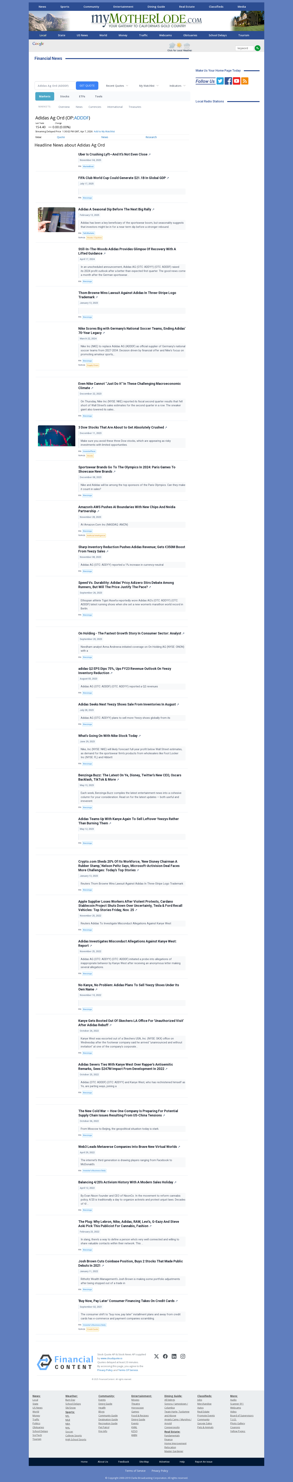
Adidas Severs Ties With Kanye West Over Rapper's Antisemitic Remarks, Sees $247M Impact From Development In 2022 (125, 1067)
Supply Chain (92, 365)
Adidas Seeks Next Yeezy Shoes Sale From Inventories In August (128, 704)
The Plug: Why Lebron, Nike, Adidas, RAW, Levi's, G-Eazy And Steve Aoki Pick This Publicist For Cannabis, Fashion (128, 1224)
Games (135, 1411)
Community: (106, 1396)
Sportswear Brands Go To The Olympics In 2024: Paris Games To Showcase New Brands (126, 469)
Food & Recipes (140, 1415)
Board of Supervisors (241, 1415)
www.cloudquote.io (111, 1358)
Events (102, 1399)
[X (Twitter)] (156, 1362)
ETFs (82, 96)
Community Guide (108, 1415)
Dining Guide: (173, 1396)
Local (43, 35)
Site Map (144, 1461)
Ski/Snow (70, 1407)
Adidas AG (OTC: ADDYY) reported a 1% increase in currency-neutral (123, 564)
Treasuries (135, 107)
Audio (233, 1399)
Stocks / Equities (94, 238)
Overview (64, 107)
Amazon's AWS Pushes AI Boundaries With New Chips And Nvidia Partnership (126, 509)
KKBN (134, 1435)
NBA (67, 1423)
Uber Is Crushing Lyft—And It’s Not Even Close (114, 154)
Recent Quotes (115, 85)
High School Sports (75, 1439)
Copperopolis (172, 1427)
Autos (200, 1407)
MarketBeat (88, 166)
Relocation (170, 1447)
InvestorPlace (89, 451)
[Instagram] (183, 1362)
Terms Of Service (128, 1370)
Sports (64, 6)
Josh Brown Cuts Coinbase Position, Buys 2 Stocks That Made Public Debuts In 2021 (130, 1263)
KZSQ (134, 1431)
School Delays (218, 35)
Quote (61, 137)
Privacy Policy (105, 1370)
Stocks (64, 96)
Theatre (135, 1403)
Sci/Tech (37, 1435)
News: (37, 1396)
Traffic (143, 35)
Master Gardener (173, 1451)
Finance (168, 1439)
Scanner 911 (237, 1403)
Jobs (199, 1399)
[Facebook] (165, 1362)
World (103, 35)
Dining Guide (156, 6)
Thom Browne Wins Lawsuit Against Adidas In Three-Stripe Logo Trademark (127, 295)
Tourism (243, 35)
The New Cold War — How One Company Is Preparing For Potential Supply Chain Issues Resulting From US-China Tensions (128, 1113)
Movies (135, 1399)
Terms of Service (135, 1470)
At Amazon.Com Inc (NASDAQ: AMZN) (105, 524)
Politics (36, 1423)
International (115, 107)
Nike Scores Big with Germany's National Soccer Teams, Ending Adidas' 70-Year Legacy (131, 331)
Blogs (101, 1411)
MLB (67, 1419)
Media (242, 6)
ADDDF (81, 118)
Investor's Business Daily (94, 1171)
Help (182, 1461)
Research (151, 137)
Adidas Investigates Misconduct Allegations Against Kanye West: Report (127, 943)
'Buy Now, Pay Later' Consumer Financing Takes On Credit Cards (128, 1301)
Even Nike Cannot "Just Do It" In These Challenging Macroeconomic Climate (129, 386)
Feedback (123, 1461)
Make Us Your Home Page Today (218, 70)
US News (82, 35)
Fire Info (102, 1431)
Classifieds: (204, 1396)
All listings (169, 1399)
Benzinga (87, 198)
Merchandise (204, 1403)
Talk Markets (88, 233)
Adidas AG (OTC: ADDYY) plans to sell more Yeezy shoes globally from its (126, 718)
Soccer (69, 1431)
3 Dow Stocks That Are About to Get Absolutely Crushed (122, 427)
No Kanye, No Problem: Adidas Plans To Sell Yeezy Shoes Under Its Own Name (128, 987)
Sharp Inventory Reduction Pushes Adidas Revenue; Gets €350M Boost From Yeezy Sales (131, 549)
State (61, 35)
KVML (134, 1427)
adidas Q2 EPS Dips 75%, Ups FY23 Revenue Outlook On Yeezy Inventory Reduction (124, 671)
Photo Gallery (237, 1423)
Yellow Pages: (237, 1431)
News (42, 6)
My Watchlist (147, 85)
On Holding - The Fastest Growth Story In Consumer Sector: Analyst (131, 633)
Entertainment (123, 6)
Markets (44, 96)
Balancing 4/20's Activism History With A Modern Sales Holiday (127, 1182)
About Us (103, 1461)
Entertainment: (141, 1396)
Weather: (71, 1396)
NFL (67, 1416)
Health (102, 1407)
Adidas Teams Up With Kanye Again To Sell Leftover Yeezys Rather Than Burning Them (128, 821)
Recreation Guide (108, 1423)
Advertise (164, 1461)
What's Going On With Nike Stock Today (109, 736)
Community (91, 6)
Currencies (95, 107)
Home (84, 1461)
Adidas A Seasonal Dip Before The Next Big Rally (116, 209)
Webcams (165, 35)
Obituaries (190, 35)
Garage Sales (204, 1423)
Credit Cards (92, 1329)
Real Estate (187, 6)
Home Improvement (175, 1443)
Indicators (175, 85)
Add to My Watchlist (104, 131)
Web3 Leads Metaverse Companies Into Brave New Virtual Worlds (129, 1147)
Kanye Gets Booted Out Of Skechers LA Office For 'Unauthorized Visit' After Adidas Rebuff (131, 1023)
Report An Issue (203, 1461)
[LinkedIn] (174, 1362)
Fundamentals (172, 1435)
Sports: (70, 1412)
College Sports (73, 1435)
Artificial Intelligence (96, 535)
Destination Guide (108, 1419)
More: (234, 1396)
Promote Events (206, 1415)
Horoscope (137, 1407)
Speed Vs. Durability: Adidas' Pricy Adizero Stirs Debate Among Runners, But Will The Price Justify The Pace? (126, 585)
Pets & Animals (205, 1427)
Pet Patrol (103, 1427)
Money (123, 35)
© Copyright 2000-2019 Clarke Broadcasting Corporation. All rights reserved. (146, 1477)
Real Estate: (172, 1431)
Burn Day (70, 1399)
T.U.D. (233, 1419)
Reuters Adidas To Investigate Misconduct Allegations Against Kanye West (126, 923)
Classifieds (216, 6)
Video (233, 1411)
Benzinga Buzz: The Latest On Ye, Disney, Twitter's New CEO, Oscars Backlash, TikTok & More (129, 777)
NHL (67, 1427)
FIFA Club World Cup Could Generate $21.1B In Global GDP (123, 178)
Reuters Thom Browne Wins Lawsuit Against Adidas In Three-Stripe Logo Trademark (132, 883)
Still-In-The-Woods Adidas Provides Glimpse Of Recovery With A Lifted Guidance (127, 251)
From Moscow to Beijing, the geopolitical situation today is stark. (120, 1128)
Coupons (235, 1427)
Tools (98, 96)
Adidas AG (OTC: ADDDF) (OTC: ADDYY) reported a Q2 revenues (120, 686)
